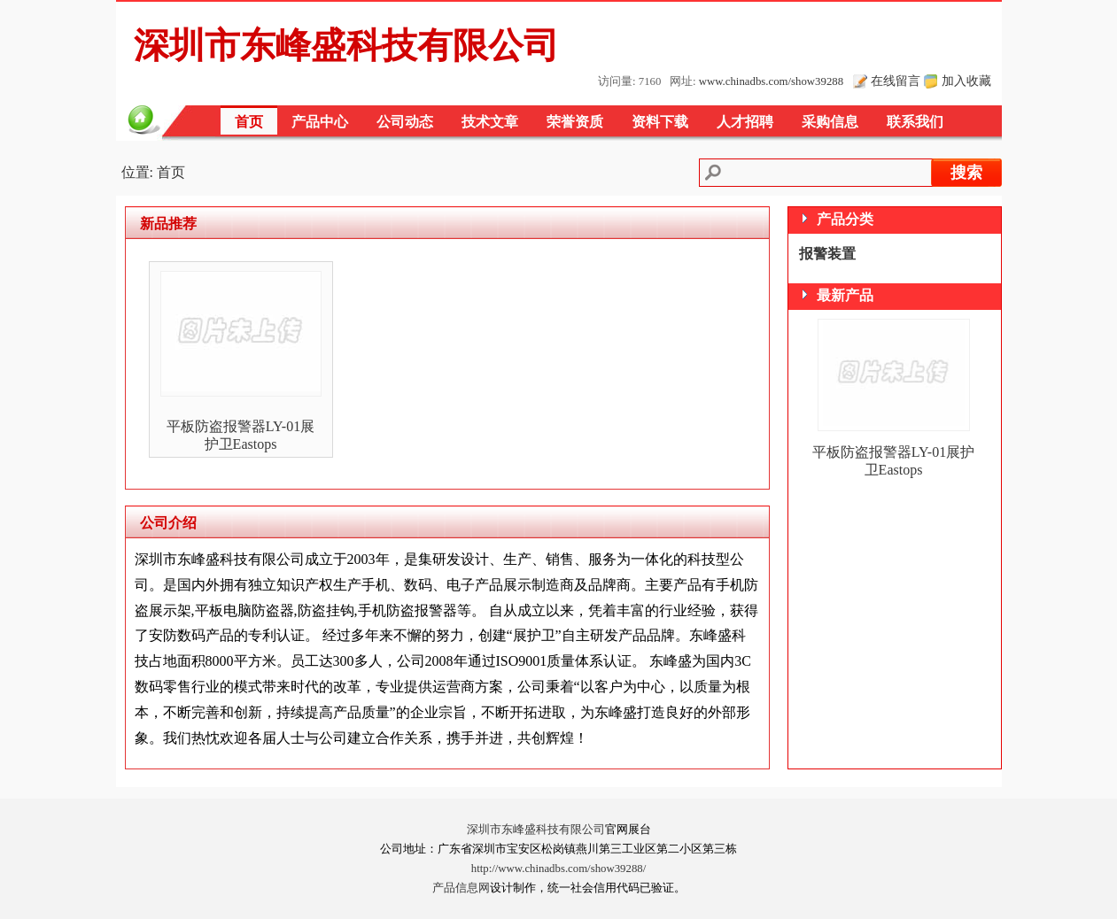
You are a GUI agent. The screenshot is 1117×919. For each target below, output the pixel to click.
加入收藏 (966, 80)
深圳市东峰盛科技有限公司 (536, 829)
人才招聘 (745, 121)
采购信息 (830, 121)
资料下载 (660, 121)
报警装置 (827, 253)
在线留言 (895, 80)
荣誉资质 (575, 121)
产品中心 (319, 121)
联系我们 (915, 121)
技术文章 (490, 121)
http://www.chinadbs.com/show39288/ (559, 868)
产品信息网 (461, 888)
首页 (249, 121)
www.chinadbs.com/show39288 (771, 81)
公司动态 (404, 121)
